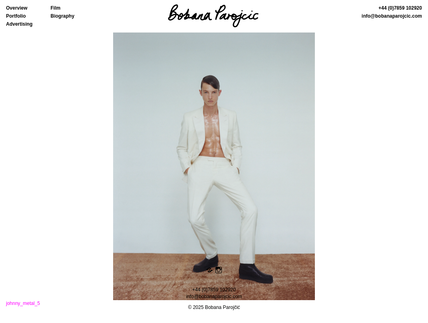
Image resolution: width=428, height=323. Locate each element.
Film (56, 8)
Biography (62, 16)
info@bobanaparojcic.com (392, 16)
